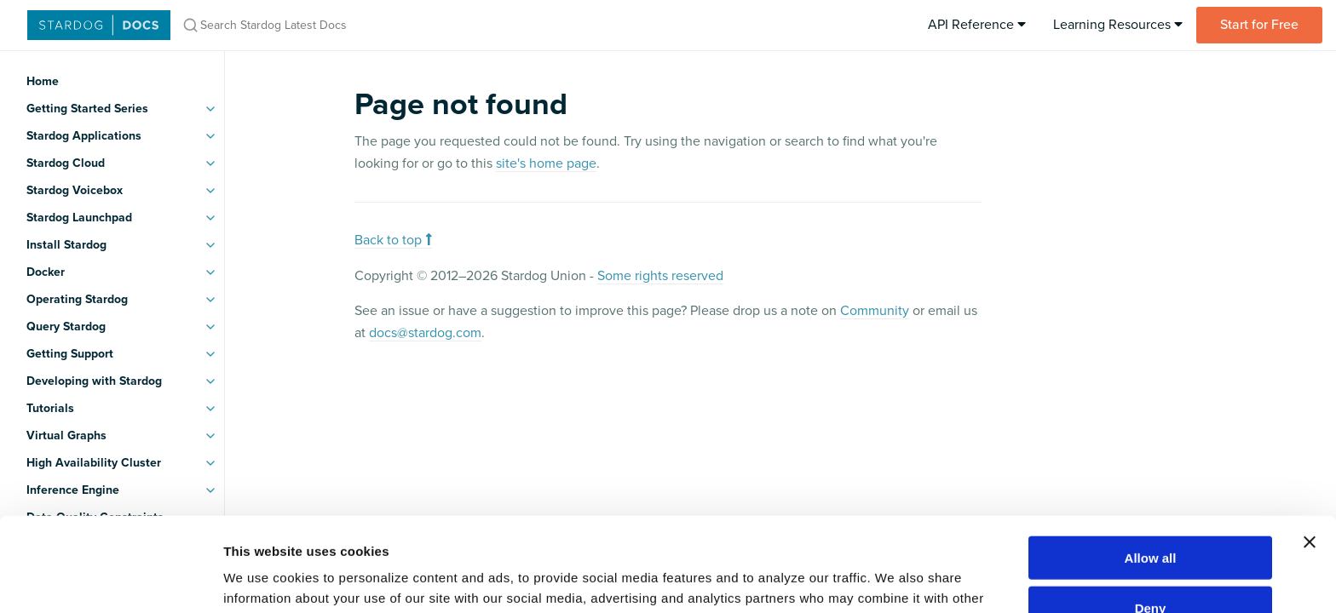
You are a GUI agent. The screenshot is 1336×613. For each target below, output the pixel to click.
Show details (894, 579)
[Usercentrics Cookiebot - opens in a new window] (110, 580)
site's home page (546, 163)
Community (874, 310)
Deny (1150, 514)
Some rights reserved (660, 275)
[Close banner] (1310, 448)
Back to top (393, 240)
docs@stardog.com (425, 332)
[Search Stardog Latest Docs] (398, 25)
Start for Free (1259, 24)
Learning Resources (1118, 24)
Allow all (1151, 463)
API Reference (977, 24)
